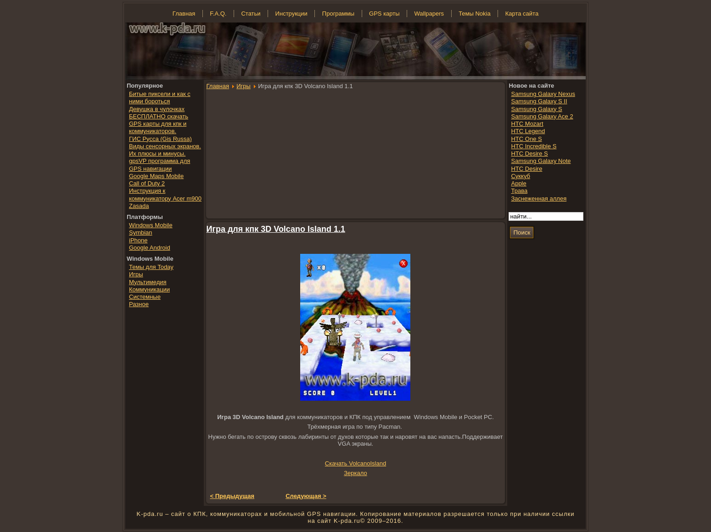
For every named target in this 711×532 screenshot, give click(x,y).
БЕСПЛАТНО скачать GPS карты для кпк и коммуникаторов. (158, 124)
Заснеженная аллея (538, 198)
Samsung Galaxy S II (539, 101)
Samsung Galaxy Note (541, 160)
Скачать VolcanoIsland (355, 463)
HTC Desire (526, 168)
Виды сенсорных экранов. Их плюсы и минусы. (165, 150)
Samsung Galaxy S (536, 109)
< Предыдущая (232, 496)
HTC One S (526, 138)
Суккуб (520, 176)
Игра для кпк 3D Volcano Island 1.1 (276, 229)
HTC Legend (528, 131)
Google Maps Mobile (156, 176)
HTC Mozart (527, 123)
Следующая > (306, 496)
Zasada (139, 205)
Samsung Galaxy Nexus (543, 93)
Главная (218, 86)
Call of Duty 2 (147, 183)
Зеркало (355, 473)
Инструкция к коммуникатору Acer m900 (165, 194)
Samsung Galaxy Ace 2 (542, 116)
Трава (519, 190)
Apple (518, 183)
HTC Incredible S (533, 146)
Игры (243, 86)
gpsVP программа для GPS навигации (159, 164)
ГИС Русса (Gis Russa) (160, 138)
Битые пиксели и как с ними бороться (159, 97)
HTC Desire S (529, 153)
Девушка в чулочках (157, 109)
